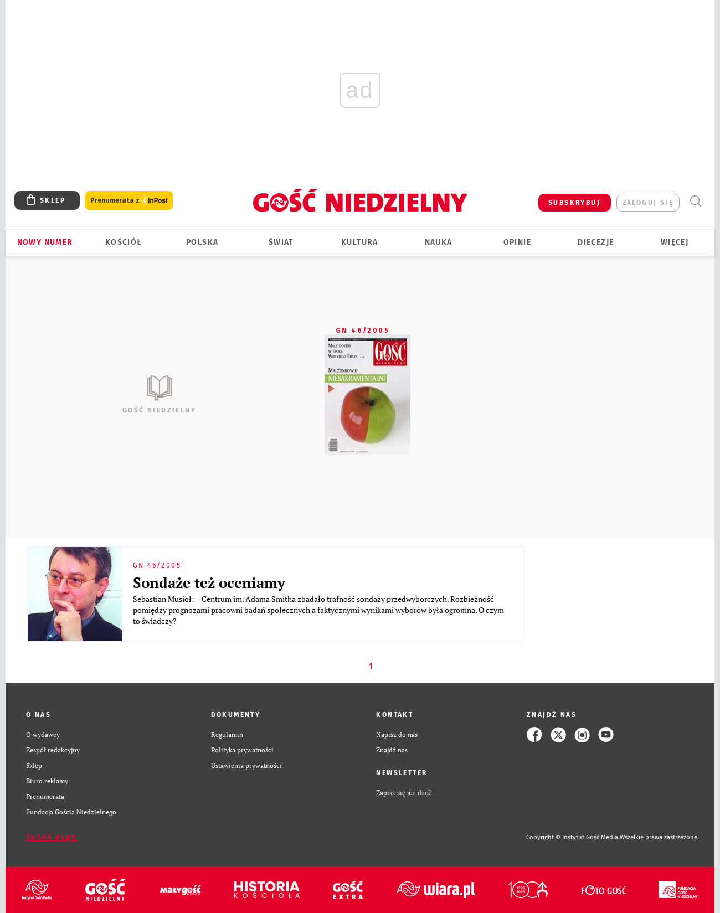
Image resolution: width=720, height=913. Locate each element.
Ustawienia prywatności (246, 765)
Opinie (517, 242)
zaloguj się (648, 203)
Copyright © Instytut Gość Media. (573, 837)
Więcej (674, 242)
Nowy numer (45, 242)
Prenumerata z (129, 200)
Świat (281, 242)
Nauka (438, 242)
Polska (202, 242)
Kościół (123, 242)
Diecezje (596, 242)
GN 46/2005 (362, 330)
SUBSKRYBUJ (574, 203)
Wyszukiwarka (695, 201)
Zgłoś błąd (51, 838)
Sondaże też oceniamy (209, 582)
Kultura (359, 242)
